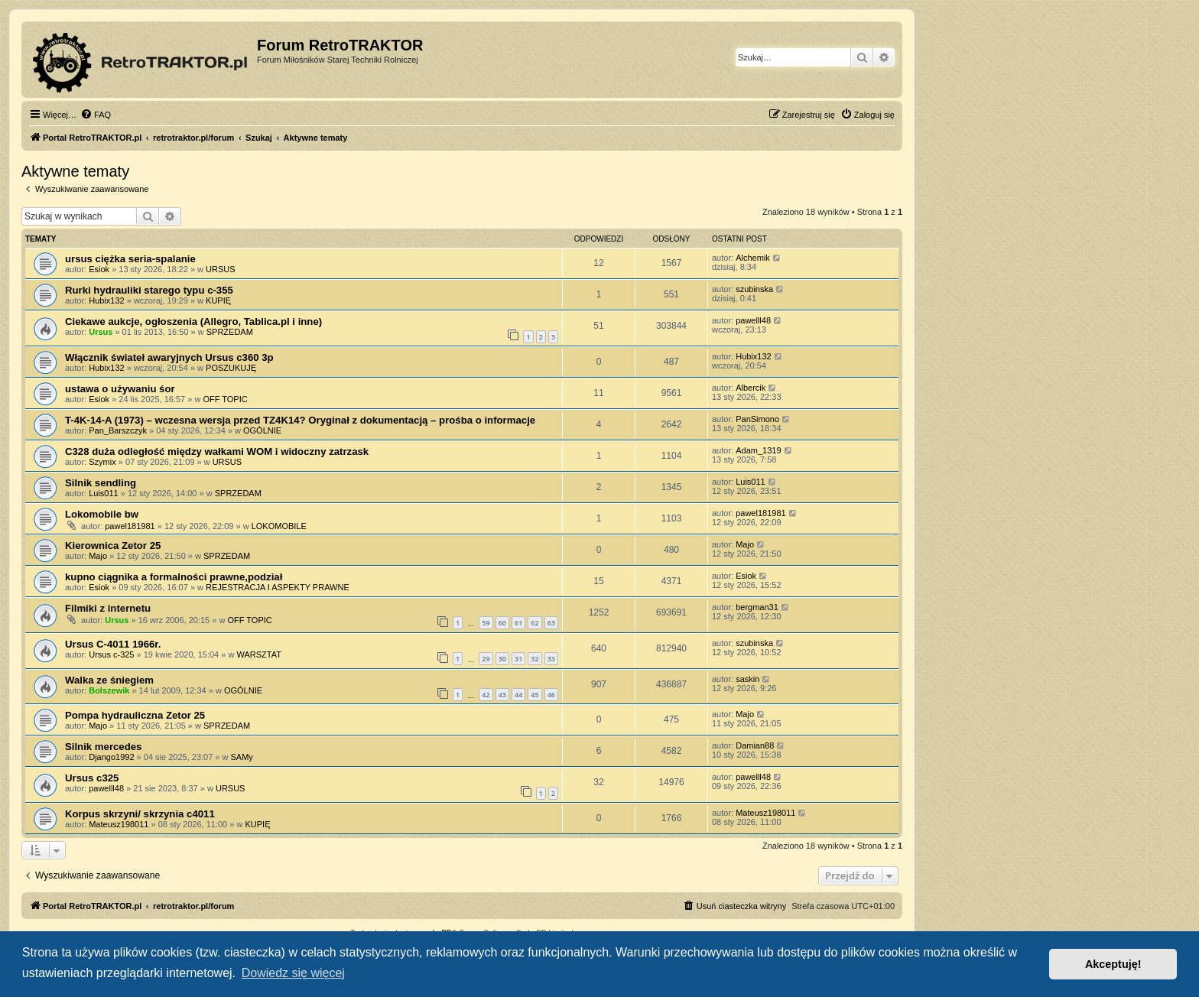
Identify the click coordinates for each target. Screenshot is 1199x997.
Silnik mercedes (103, 746)
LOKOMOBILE (279, 526)
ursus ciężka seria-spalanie (130, 259)
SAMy (242, 757)
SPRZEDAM (229, 331)
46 (551, 695)
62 (534, 623)
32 (534, 659)
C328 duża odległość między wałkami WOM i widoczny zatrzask (217, 451)
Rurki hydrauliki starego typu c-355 (149, 290)
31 (518, 659)
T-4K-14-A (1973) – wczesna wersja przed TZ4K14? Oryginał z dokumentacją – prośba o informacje (300, 420)
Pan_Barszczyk (118, 430)
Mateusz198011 (118, 824)
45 (534, 695)
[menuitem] (95, 115)
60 (502, 623)
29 (485, 659)
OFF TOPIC (225, 399)
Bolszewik (109, 690)
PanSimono (757, 419)
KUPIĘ (218, 300)
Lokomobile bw (101, 514)
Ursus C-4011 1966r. (113, 644)
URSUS (221, 269)
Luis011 (104, 493)
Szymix (102, 461)
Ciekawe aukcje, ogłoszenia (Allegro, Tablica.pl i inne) (193, 321)
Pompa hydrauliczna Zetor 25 (135, 715)
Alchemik (753, 257)
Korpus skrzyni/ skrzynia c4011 (140, 814)
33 (551, 659)
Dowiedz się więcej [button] (293, 972)
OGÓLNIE (262, 430)
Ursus (100, 331)
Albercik (750, 387)
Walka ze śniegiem (109, 680)
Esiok (99, 269)
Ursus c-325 (111, 654)
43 (502, 695)
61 (518, 623)
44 (518, 695)
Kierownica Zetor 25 (113, 545)
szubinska (754, 289)
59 (485, 623)
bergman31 (757, 607)
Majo (98, 555)
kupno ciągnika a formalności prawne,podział (173, 577)
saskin (747, 679)
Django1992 (111, 757)
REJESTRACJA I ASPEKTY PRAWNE (277, 587)
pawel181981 (129, 526)
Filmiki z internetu (108, 608)
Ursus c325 (92, 778)
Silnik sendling (100, 483)
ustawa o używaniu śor (120, 389)
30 (502, 659)
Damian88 (755, 745)
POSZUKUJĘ (231, 367)
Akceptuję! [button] (1113, 964)
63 (551, 623)
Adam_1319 (758, 450)
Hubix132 (106, 300)
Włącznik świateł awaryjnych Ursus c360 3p (169, 357)
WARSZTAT (258, 654)
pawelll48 (753, 320)
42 (485, 695)
